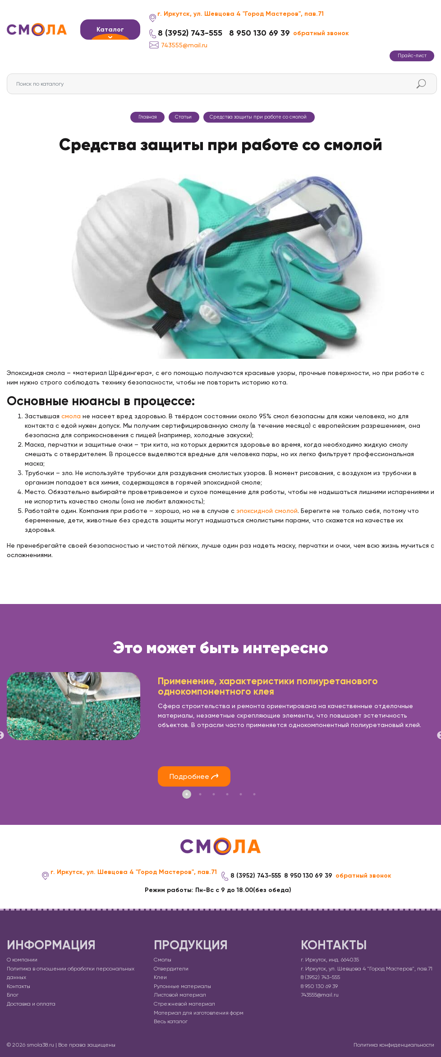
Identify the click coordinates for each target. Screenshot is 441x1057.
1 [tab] (186, 793)
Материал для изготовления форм (198, 1012)
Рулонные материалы (182, 986)
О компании (22, 959)
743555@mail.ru (178, 45)
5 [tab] (240, 793)
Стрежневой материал (184, 1004)
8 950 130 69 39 (259, 33)
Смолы (162, 959)
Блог (12, 995)
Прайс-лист (412, 56)
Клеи (160, 977)
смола (71, 416)
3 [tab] (213, 793)
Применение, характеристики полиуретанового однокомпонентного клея (268, 686)
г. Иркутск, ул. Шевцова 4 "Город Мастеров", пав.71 (240, 14)
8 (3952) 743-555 (190, 33)
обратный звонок (321, 33)
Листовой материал (180, 995)
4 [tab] (227, 793)
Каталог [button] (110, 29)
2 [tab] (200, 793)
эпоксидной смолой (267, 510)
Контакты (18, 986)
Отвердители (171, 968)
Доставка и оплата (31, 1004)
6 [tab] (254, 793)
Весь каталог (171, 1021)
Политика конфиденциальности (394, 1044)
